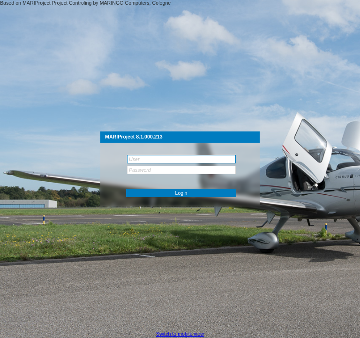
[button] (181, 193)
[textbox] (181, 159)
